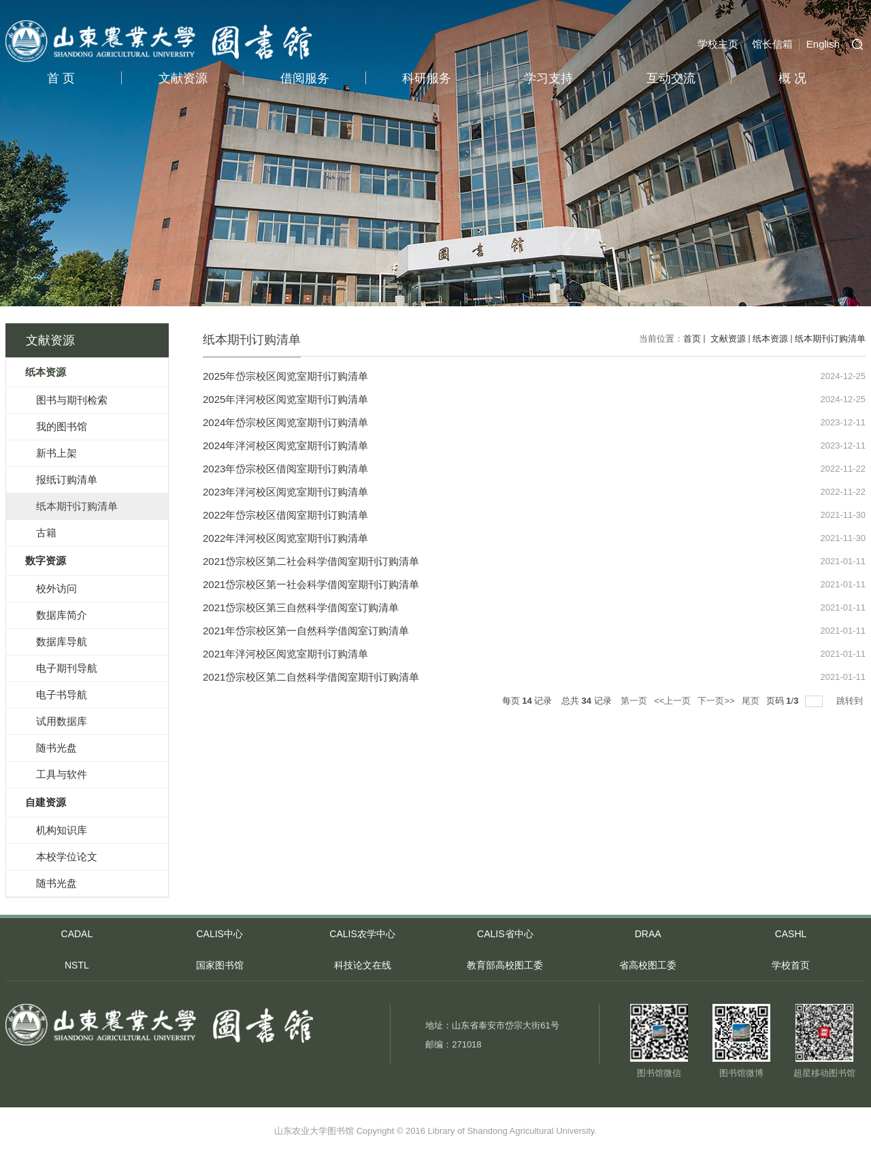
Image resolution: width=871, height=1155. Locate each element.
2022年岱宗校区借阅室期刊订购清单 (285, 515)
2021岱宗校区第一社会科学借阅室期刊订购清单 (311, 584)
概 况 (792, 78)
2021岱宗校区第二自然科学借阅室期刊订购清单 (311, 677)
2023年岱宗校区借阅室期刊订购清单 (285, 468)
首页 (692, 339)
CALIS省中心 (505, 933)
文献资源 (183, 78)
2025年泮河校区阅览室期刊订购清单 (285, 399)
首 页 (61, 78)
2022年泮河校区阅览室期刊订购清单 (285, 538)
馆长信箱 (772, 44)
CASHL (791, 933)
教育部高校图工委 (505, 965)
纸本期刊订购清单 (830, 339)
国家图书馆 (220, 965)
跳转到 (851, 701)
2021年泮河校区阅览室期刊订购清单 (285, 654)
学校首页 (791, 965)
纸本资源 (770, 339)
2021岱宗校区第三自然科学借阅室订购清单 (301, 607)
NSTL (77, 965)
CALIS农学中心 (362, 933)
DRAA (648, 933)
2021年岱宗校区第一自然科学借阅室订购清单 (306, 630)
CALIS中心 (219, 933)
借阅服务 (304, 78)
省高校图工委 (647, 965)
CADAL (77, 933)
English (823, 44)
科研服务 (426, 78)
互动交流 (670, 78)
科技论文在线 (362, 965)
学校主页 (717, 44)
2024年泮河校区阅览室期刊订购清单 (285, 445)
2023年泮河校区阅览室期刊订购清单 (285, 492)
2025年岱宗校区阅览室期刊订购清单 (285, 376)
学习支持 (548, 78)
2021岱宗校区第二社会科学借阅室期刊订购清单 (311, 561)
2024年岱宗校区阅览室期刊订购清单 (285, 422)
